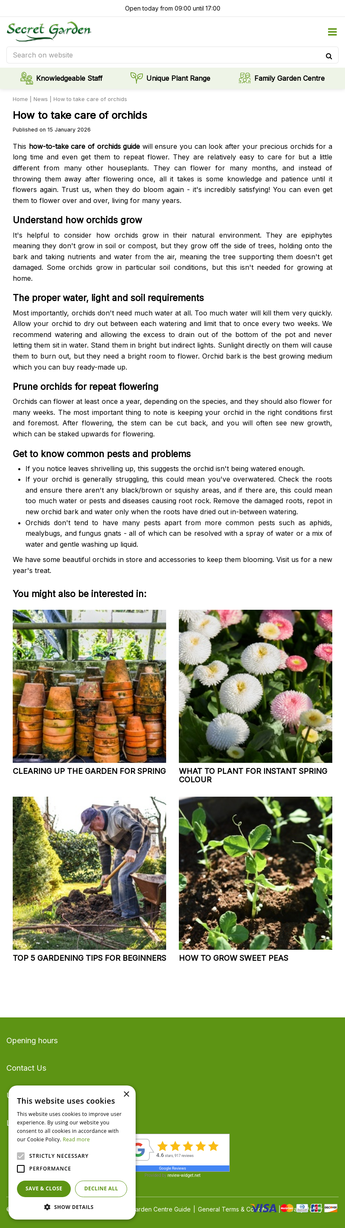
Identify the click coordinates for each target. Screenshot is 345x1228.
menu (332, 31)
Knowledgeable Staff (69, 78)
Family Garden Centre (289, 78)
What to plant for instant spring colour (253, 775)
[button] (72, 1207)
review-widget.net (183, 1175)
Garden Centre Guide (161, 1209)
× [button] (126, 1094)
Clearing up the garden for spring (89, 771)
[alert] (72, 1152)
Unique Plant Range (178, 78)
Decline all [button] (101, 1188)
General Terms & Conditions (237, 1209)
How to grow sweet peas (233, 958)
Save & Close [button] (43, 1188)
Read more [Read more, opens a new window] (76, 1139)
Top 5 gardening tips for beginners (89, 958)
